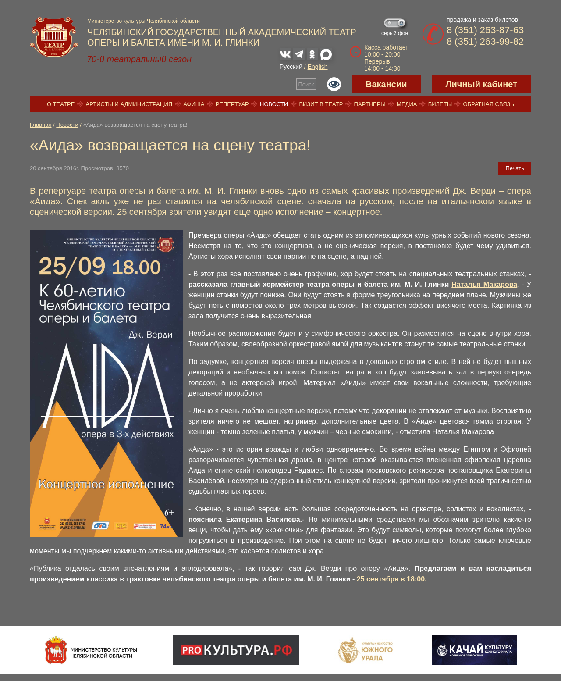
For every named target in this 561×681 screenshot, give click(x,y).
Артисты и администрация (129, 104)
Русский (291, 66)
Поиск (306, 84)
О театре (61, 104)
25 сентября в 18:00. (392, 579)
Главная (40, 124)
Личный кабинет (481, 84)
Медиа (407, 104)
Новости (274, 104)
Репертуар (232, 104)
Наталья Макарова (484, 284)
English (318, 66)
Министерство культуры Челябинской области (143, 21)
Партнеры (370, 104)
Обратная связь (488, 104)
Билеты (440, 104)
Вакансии (386, 84)
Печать (514, 168)
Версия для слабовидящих (334, 84)
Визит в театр (321, 104)
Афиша (193, 104)
